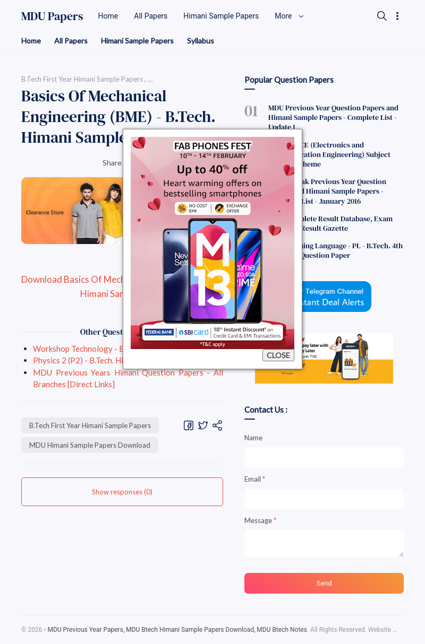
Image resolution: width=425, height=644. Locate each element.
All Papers (71, 40)
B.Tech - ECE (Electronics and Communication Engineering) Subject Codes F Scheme (329, 154)
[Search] (382, 16)
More (289, 16)
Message (260, 520)
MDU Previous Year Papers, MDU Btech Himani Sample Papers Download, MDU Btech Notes (177, 629)
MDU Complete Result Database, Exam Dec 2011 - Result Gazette (330, 223)
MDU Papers (52, 16)
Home (31, 40)
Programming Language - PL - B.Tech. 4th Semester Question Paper (335, 250)
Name (253, 437)
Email (254, 479)
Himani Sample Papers (137, 40)
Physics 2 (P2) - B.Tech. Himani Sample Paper (111, 360)
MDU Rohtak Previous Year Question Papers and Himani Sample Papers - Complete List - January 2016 (327, 191)
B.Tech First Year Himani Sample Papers (90, 425)
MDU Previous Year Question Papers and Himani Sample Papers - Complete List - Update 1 (333, 117)
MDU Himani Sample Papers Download (89, 445)
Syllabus (200, 40)
